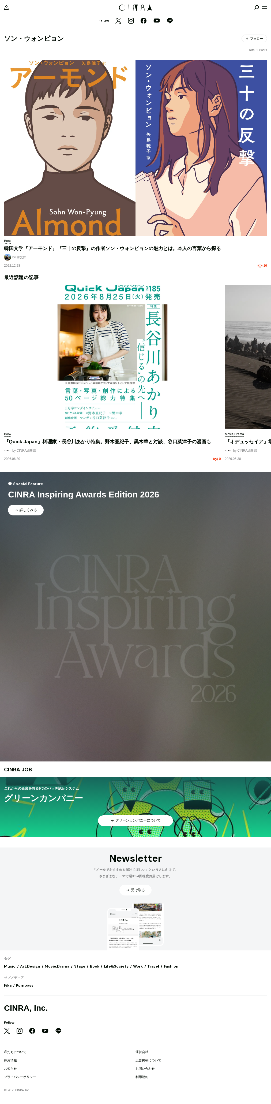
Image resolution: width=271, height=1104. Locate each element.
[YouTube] (156, 21)
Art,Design (30, 966)
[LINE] (170, 21)
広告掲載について (148, 1060)
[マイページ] (6, 7)
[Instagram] (131, 21)
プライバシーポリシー (20, 1077)
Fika (8, 985)
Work (138, 966)
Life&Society (116, 966)
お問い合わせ (145, 1068)
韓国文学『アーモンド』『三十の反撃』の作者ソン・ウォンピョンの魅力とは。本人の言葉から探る (112, 248)
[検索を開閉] (257, 7)
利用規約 (142, 1077)
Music (10, 966)
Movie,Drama (57, 966)
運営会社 (142, 1052)
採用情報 (10, 1060)
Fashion (171, 966)
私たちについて (15, 1052)
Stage (79, 966)
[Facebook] (143, 21)
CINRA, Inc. (26, 1007)
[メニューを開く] (265, 7)
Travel (153, 966)
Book (94, 966)
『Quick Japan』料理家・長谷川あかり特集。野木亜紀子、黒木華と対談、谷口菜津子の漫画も (107, 441)
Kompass (24, 985)
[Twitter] (118, 21)
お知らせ (10, 1068)
